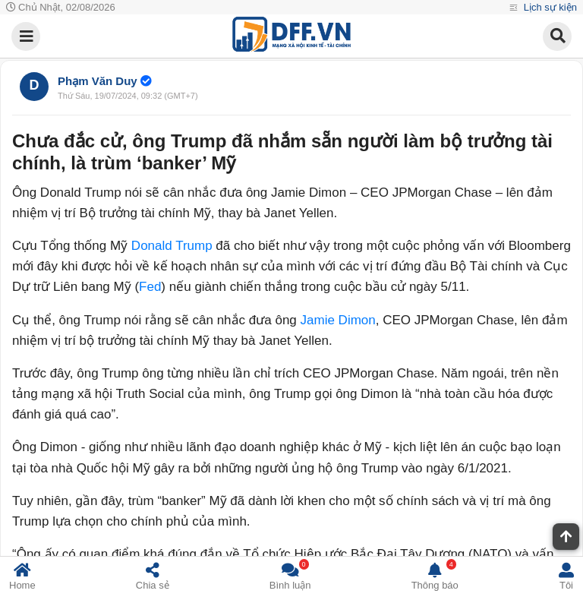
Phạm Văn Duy (97, 80)
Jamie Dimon (338, 320)
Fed (150, 286)
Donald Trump (172, 245)
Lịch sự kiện (549, 7)
